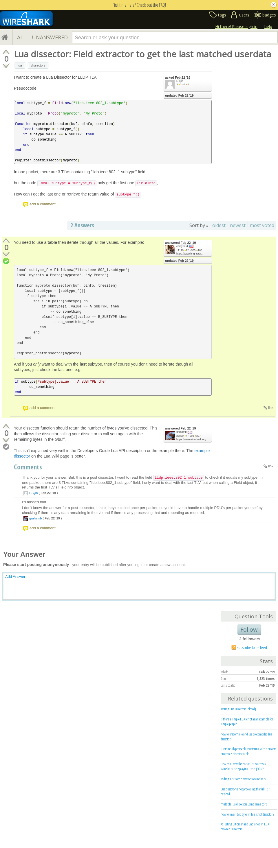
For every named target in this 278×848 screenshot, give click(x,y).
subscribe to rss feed (252, 647)
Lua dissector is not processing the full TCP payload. (245, 791)
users (244, 15)
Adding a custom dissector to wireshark (243, 778)
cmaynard (182, 246)
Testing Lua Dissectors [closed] (238, 708)
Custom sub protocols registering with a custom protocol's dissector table (249, 751)
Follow (249, 629)
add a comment (43, 204)
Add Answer (15, 576)
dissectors (38, 65)
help (268, 26)
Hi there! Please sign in (236, 26)
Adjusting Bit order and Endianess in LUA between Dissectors (245, 826)
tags (222, 15)
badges (269, 15)
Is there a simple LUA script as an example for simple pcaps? (247, 721)
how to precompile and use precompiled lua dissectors (246, 736)
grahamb (181, 431)
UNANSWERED (50, 37)
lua (20, 65)
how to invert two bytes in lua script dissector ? (247, 814)
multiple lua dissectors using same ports (244, 804)
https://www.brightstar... (189, 253)
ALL (21, 37)
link (270, 408)
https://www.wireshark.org (191, 439)
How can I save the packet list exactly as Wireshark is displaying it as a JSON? (243, 766)
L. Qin (179, 81)
